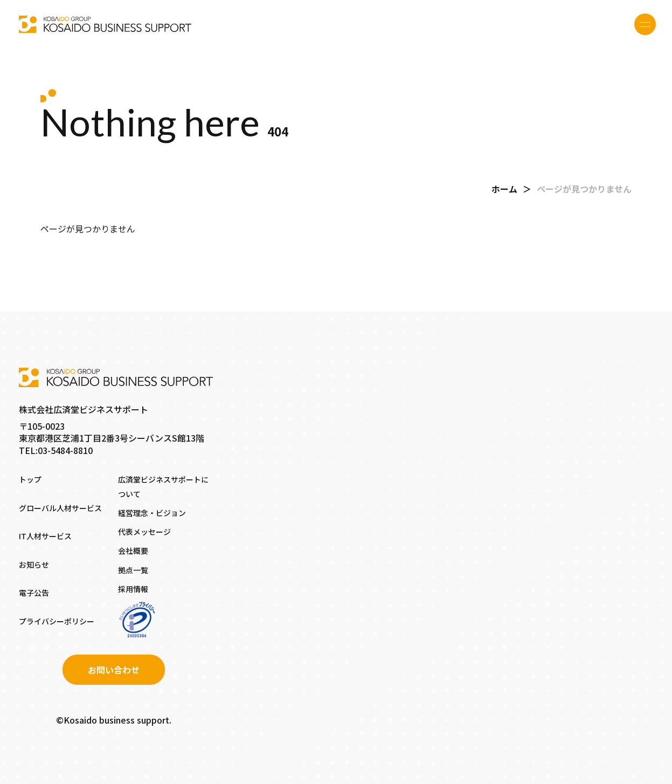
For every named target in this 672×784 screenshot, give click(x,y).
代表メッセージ (144, 531)
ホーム (504, 188)
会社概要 (133, 550)
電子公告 (34, 592)
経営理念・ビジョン (152, 512)
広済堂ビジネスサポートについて (163, 486)
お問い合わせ (114, 669)
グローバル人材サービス (60, 508)
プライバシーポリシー (56, 621)
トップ (30, 479)
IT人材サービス (45, 536)
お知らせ (34, 564)
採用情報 (133, 588)
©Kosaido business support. (113, 719)
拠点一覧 (133, 570)
